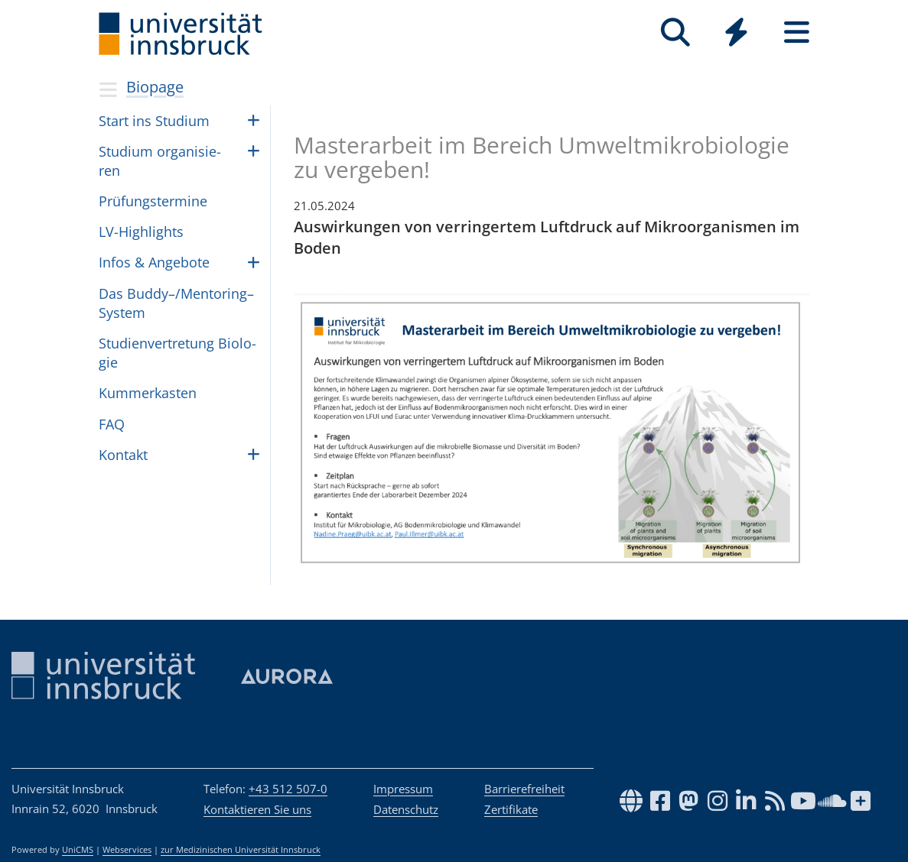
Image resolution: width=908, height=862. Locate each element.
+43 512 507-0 (288, 788)
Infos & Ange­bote (154, 262)
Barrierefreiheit (524, 788)
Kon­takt (123, 455)
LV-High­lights (141, 231)
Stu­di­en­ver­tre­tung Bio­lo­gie (177, 352)
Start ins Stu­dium (154, 121)
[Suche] (676, 32)
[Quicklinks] (736, 32)
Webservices (127, 849)
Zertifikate (511, 809)
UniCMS (77, 849)
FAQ (112, 424)
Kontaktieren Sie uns (257, 809)
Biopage (155, 86)
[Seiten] (796, 32)
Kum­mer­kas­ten (148, 393)
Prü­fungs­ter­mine (153, 201)
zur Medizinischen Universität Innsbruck (241, 849)
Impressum (403, 788)
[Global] (736, 34)
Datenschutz (405, 809)
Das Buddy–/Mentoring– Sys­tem (176, 303)
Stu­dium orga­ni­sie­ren (160, 161)
